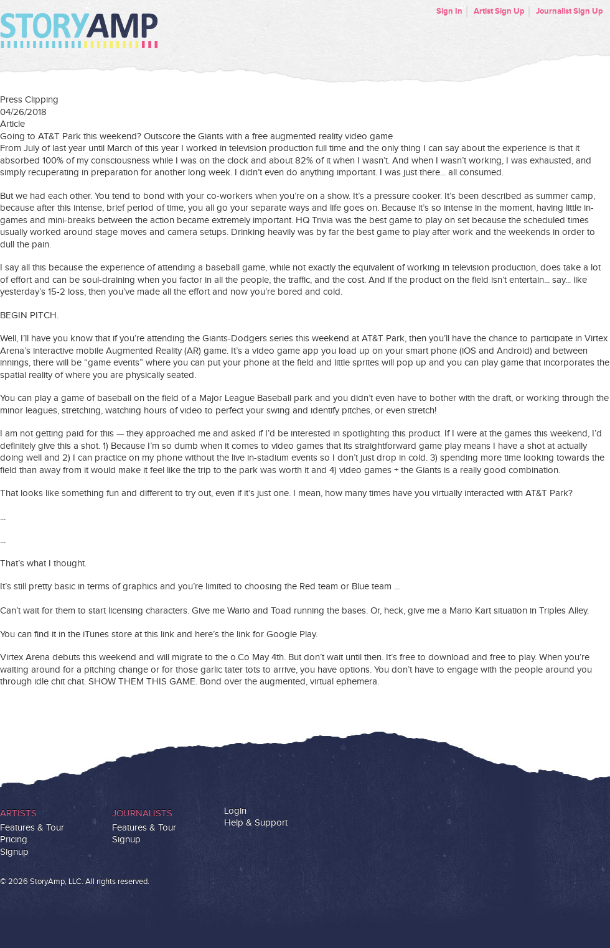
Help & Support (256, 822)
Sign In (449, 11)
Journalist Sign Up (569, 11)
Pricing (13, 839)
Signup (14, 852)
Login (235, 811)
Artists (18, 813)
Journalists (142, 813)
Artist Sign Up (499, 11)
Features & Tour (32, 827)
